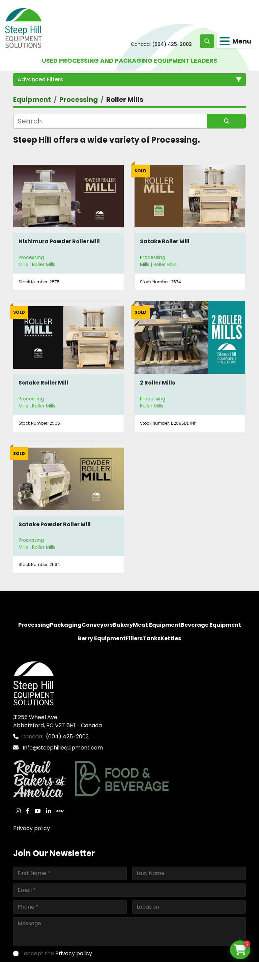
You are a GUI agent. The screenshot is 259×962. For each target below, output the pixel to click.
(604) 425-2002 (172, 44)
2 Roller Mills (157, 383)
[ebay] (59, 811)
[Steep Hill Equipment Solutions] (33, 683)
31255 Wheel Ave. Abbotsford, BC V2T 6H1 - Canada (57, 721)
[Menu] (225, 41)
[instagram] (18, 811)
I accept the (56, 953)
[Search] (110, 121)
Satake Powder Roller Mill (55, 524)
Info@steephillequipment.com (62, 748)
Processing (31, 257)
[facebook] (27, 811)
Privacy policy (31, 828)
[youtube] (38, 811)
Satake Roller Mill (165, 241)
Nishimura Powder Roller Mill (59, 241)
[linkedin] (48, 811)
